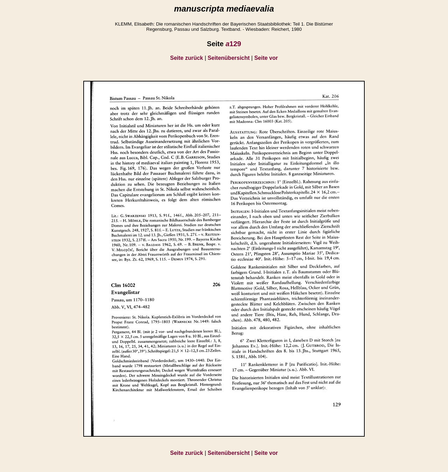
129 (233, 44)
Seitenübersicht (229, 58)
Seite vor (266, 58)
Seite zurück (186, 58)
